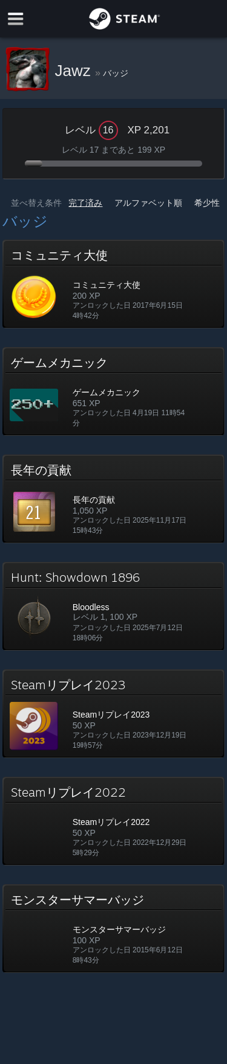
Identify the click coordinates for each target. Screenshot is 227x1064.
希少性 (207, 203)
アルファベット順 (148, 203)
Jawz (75, 71)
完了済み (85, 203)
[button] (113, 284)
